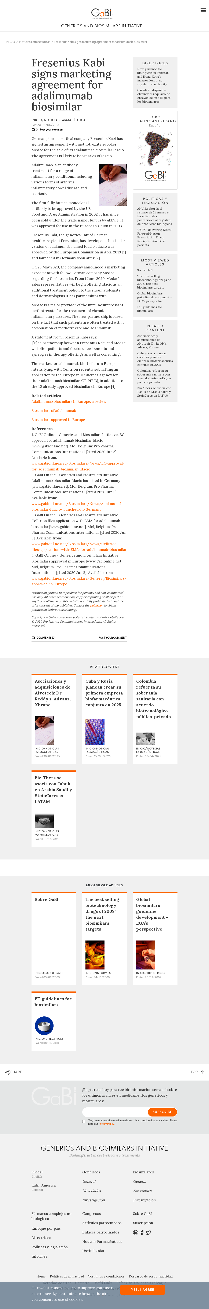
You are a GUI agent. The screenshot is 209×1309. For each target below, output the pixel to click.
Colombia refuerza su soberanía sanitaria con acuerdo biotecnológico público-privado (154, 376)
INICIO (10, 42)
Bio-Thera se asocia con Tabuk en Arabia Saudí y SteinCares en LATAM (154, 391)
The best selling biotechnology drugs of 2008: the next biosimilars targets (154, 281)
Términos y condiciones (106, 1276)
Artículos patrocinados (101, 1223)
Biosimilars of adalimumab (54, 410)
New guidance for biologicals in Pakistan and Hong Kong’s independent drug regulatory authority (153, 76)
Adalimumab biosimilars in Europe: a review (69, 401)
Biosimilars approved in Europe (58, 419)
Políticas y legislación (50, 1247)
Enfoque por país (46, 1228)
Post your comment (52, 129)
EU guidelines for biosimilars (149, 309)
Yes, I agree (142, 1289)
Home (41, 1276)
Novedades (91, 1190)
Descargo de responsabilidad (151, 1276)
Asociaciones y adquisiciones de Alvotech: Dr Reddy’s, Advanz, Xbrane (152, 341)
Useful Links (93, 1250)
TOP (197, 1072)
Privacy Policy (106, 1124)
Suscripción (143, 1223)
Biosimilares (143, 1172)
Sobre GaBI (145, 270)
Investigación (93, 1200)
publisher (96, 605)
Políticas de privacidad (67, 1276)
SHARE (13, 1072)
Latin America (54, 1187)
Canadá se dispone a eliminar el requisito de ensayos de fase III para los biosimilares (153, 95)
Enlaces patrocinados (100, 1232)
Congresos (91, 1213)
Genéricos (91, 1172)
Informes (39, 1256)
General (88, 1181)
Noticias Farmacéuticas (34, 42)
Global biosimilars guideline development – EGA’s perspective (154, 297)
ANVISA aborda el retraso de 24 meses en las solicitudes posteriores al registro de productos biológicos (154, 216)
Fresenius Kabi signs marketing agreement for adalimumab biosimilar (100, 42)
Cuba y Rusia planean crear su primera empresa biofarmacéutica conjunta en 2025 (155, 359)
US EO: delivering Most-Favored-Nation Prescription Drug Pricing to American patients (154, 237)
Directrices (41, 1237)
